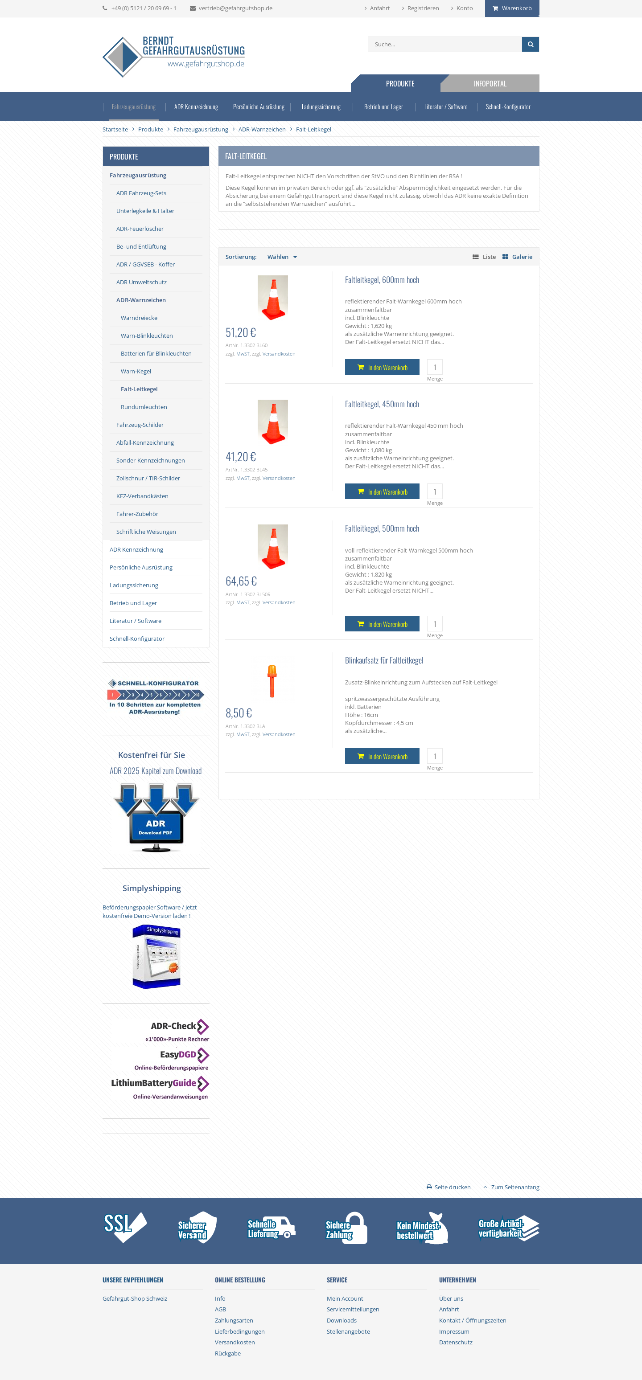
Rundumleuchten (144, 407)
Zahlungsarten (234, 1320)
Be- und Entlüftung (141, 246)
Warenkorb (517, 8)
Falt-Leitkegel (139, 389)
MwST (243, 353)
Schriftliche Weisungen (146, 532)
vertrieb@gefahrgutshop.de (235, 8)
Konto (465, 8)
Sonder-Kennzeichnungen (150, 460)
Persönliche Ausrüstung (258, 106)
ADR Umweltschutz (141, 282)
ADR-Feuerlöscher (140, 229)
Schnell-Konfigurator (508, 106)
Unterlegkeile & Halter (145, 211)
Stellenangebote (348, 1331)
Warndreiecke (139, 318)
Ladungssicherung (321, 106)
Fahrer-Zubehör (137, 514)
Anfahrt (380, 8)
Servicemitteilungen (353, 1309)
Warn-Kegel (136, 371)
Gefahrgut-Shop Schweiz (135, 1298)
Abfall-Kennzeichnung (145, 442)
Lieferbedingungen (240, 1331)
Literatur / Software (446, 106)
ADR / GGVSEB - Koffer (145, 264)
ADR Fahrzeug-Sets (141, 193)
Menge (435, 378)
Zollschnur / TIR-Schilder (148, 478)
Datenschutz (456, 1342)
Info (220, 1298)
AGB (220, 1309)
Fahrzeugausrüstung (134, 106)
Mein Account (345, 1298)
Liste (489, 257)
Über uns (451, 1298)
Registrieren (423, 8)
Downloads (342, 1320)
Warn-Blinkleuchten (147, 336)
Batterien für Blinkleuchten (156, 353)
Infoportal (490, 83)
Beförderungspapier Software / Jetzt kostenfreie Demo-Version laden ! (150, 911)
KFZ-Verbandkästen (142, 496)
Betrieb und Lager (383, 106)
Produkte (400, 83)
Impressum (454, 1331)
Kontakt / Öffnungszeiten (472, 1320)
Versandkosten (279, 353)
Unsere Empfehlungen (133, 1280)
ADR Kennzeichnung (196, 106)
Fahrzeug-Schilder (140, 425)
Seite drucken (453, 1187)
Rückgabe (228, 1353)
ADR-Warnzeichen (141, 300)
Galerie (522, 257)
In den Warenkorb (387, 367)
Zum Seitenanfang (515, 1187)
